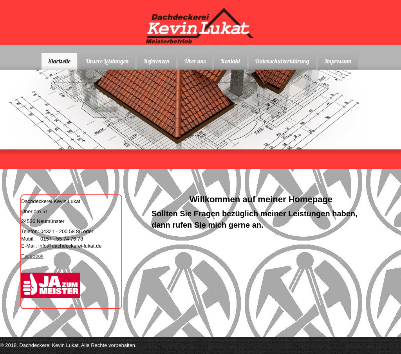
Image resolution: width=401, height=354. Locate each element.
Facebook (32, 256)
